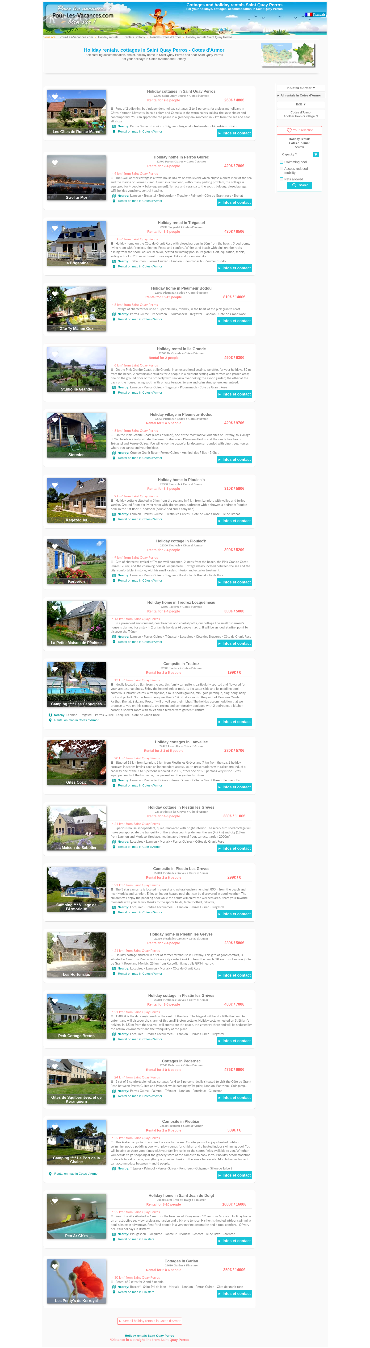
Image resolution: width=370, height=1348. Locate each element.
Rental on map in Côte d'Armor (136, 847)
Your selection (299, 130)
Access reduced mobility (294, 171)
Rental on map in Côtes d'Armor (137, 458)
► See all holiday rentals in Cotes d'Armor (150, 1321)
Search (300, 185)
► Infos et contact (234, 133)
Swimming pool (293, 162)
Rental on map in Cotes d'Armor (137, 131)
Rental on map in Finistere (133, 1239)
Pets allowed (291, 179)
